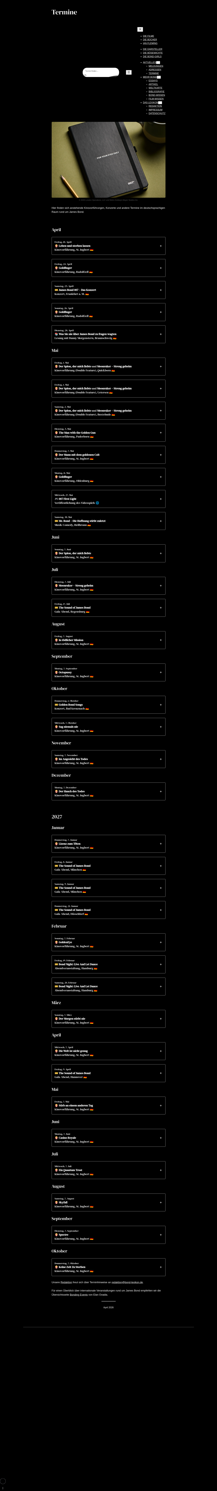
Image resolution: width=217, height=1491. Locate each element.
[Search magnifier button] (86, 75)
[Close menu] (140, 29)
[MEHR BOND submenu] (159, 77)
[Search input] (101, 71)
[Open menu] (129, 72)
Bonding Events (79, 1294)
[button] (108, 246)
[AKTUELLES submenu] (158, 62)
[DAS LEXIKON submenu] (160, 102)
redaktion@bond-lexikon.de (127, 1282)
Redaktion (66, 1282)
